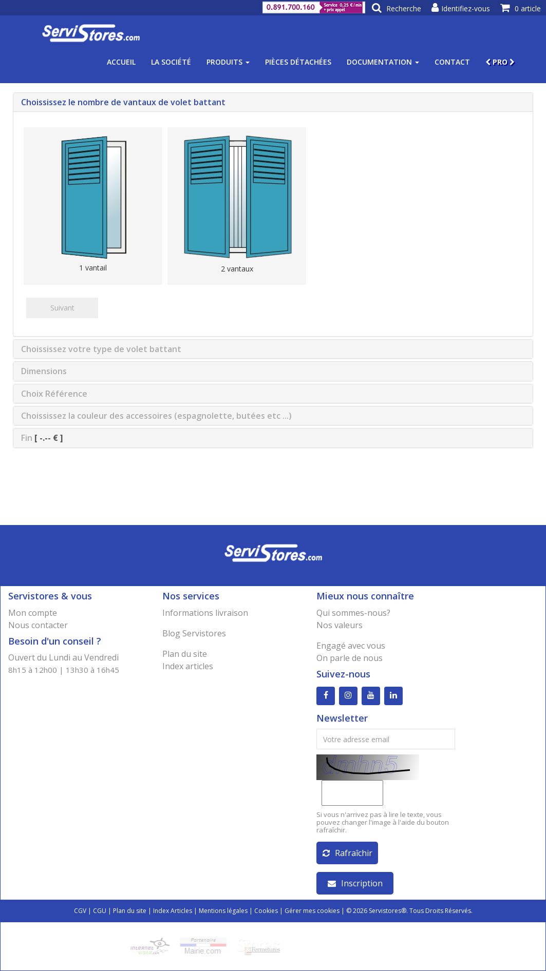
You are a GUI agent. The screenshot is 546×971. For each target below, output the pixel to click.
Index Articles (172, 910)
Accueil (121, 62)
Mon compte (32, 612)
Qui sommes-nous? (353, 612)
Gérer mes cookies (312, 910)
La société (171, 62)
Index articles (187, 666)
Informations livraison (205, 612)
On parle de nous (349, 658)
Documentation (383, 62)
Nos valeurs (339, 625)
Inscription (355, 883)
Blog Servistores (194, 633)
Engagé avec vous (350, 645)
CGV (80, 910)
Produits (228, 62)
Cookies (266, 910)
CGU (99, 910)
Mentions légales (223, 910)
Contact (452, 62)
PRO (500, 62)
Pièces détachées (298, 62)
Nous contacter (38, 625)
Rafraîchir (347, 853)
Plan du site (184, 653)
